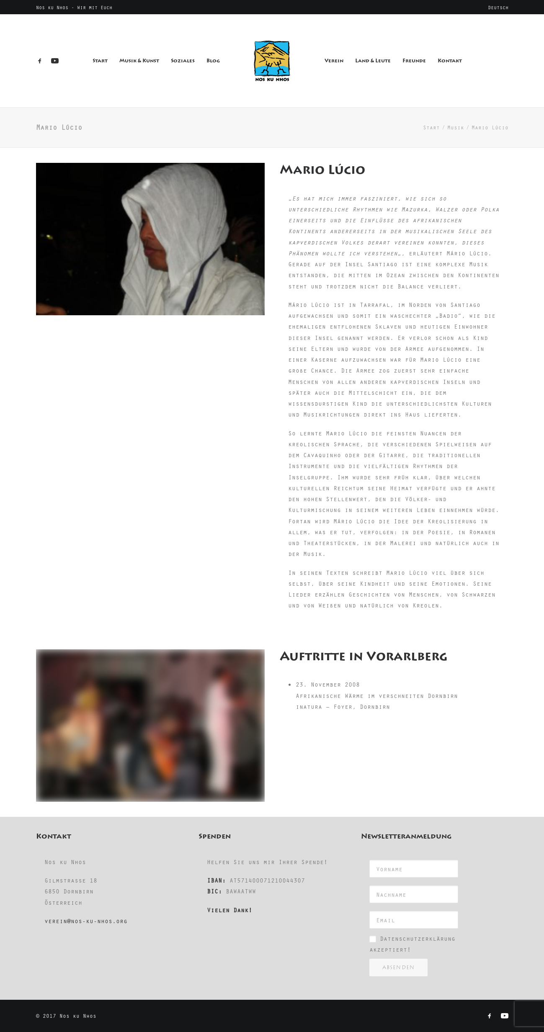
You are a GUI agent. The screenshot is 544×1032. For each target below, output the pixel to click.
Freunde (414, 60)
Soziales (183, 60)
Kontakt (450, 60)
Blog (213, 60)
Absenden (398, 967)
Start (100, 60)
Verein (334, 60)
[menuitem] (498, 7)
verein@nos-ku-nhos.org (85, 920)
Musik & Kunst (139, 60)
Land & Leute (373, 60)
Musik (455, 127)
